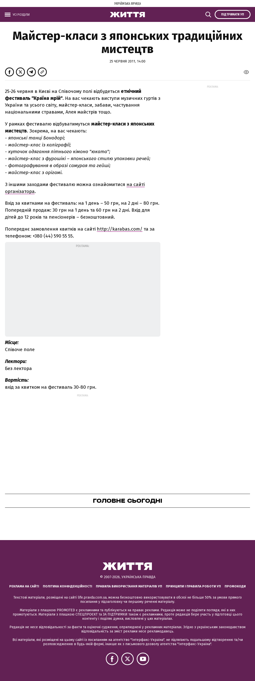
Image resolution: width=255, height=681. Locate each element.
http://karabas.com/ (119, 229)
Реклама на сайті (24, 586)
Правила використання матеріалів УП (129, 586)
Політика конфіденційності (67, 586)
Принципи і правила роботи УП (193, 586)
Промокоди (235, 586)
